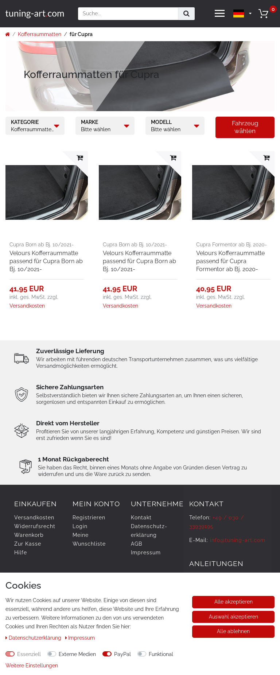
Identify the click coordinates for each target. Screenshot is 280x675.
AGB (136, 544)
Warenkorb (29, 535)
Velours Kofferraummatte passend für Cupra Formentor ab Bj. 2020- (230, 261)
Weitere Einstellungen (31, 665)
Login (80, 526)
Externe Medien (77, 654)
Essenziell (29, 654)
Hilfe (20, 552)
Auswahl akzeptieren (233, 617)
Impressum (146, 552)
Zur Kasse (27, 544)
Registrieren (89, 517)
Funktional (161, 654)
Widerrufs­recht (34, 526)
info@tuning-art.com (237, 540)
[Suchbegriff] (128, 13)
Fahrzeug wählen (245, 127)
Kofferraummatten (39, 34)
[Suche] (186, 13)
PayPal (122, 654)
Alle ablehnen (233, 631)
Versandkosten (27, 306)
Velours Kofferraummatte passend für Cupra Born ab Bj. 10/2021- (46, 261)
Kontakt (141, 517)
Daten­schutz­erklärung (34, 638)
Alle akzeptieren (233, 602)
